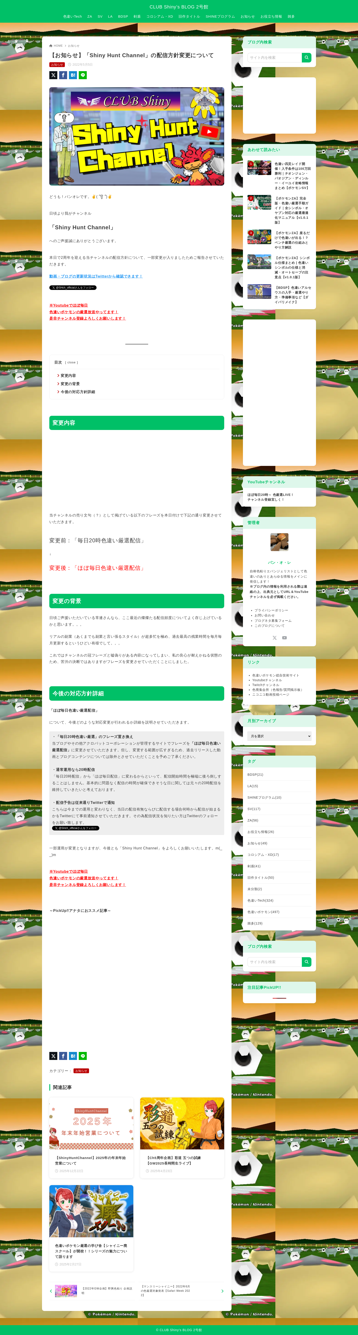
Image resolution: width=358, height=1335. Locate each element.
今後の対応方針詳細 (78, 392)
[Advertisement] (136, 470)
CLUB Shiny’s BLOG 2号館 (179, 7)
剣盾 (254, 866)
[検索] (306, 57)
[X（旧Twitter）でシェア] (53, 75)
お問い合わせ (265, 615)
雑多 (255, 923)
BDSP (255, 774)
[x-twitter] (275, 638)
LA (252, 786)
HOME (56, 45)
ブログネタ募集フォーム (273, 620)
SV (254, 809)
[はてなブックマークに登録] (73, 75)
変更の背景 (70, 384)
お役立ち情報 (260, 832)
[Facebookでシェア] (63, 75)
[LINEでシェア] (83, 75)
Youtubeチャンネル (267, 680)
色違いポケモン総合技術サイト (276, 675)
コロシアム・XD (263, 855)
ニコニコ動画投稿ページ (271, 694)
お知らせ (74, 45)
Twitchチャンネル (265, 685)
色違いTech (260, 900)
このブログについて (270, 625)
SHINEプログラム (264, 797)
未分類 (254, 889)
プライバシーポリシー (271, 610)
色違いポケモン (263, 912)
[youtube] (284, 638)
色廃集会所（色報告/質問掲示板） (278, 690)
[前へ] (92, 1291)
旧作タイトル (260, 877)
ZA (252, 820)
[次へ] (181, 1291)
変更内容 (68, 376)
